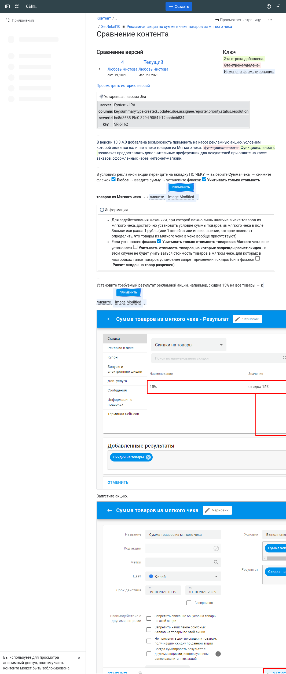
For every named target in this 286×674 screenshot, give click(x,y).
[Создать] (179, 6)
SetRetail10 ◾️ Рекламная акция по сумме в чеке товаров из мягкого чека (166, 26)
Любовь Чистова (122, 69)
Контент (104, 18)
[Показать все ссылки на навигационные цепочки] (116, 18)
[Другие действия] (270, 20)
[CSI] (32, 6)
